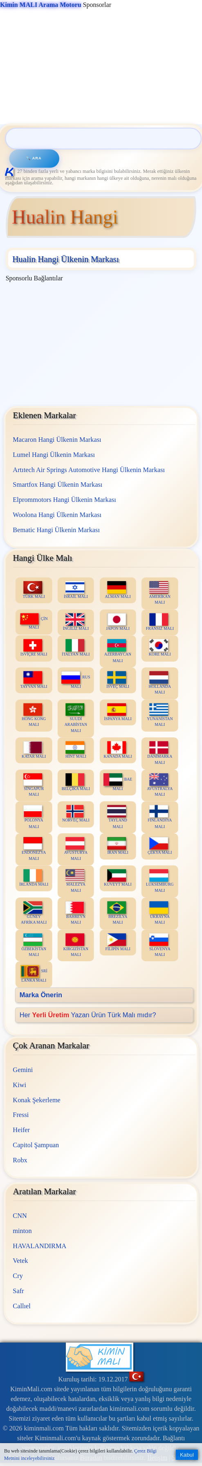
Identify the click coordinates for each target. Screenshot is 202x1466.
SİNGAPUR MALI (33, 785)
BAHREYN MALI (75, 913)
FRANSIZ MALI (159, 622)
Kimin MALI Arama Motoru (40, 4)
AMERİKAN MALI (160, 593)
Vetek (20, 1260)
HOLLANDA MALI (159, 683)
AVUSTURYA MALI (75, 849)
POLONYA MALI (33, 817)
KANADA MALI (117, 750)
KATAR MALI (34, 750)
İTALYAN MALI (76, 648)
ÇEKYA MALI (160, 846)
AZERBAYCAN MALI (117, 651)
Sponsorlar (55, 4)
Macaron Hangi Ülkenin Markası (57, 439)
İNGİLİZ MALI (75, 622)
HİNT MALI (75, 750)
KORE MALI (159, 648)
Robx (20, 1160)
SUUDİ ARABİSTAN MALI (75, 718)
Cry (17, 1275)
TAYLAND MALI (117, 817)
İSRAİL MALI (76, 590)
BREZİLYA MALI (117, 913)
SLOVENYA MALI (160, 945)
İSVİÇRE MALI (33, 648)
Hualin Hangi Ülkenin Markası (65, 259)
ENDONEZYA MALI (34, 849)
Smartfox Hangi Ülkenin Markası (57, 484)
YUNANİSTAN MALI (160, 715)
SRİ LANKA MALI (33, 974)
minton (22, 1230)
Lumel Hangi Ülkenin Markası (54, 454)
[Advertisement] (100, 67)
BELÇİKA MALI (75, 782)
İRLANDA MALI (33, 878)
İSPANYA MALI (117, 712)
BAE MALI (117, 782)
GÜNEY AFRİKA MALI (34, 913)
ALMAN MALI (117, 590)
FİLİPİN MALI (117, 942)
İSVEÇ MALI (117, 680)
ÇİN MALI (34, 621)
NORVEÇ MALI (76, 814)
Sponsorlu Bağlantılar (34, 278)
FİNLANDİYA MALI (160, 817)
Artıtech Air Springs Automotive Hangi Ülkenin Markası (89, 469)
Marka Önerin (40, 995)
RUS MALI (75, 680)
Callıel (22, 1306)
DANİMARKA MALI (159, 753)
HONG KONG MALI (34, 715)
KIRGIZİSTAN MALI (75, 945)
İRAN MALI (117, 846)
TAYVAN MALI (33, 680)
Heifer (21, 1129)
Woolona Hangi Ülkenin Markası (57, 514)
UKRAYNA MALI (159, 913)
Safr (18, 1290)
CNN (20, 1215)
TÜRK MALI (33, 590)
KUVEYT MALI (118, 878)
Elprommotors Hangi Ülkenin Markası (64, 499)
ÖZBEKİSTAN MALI (33, 945)
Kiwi (19, 1084)
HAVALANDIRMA (39, 1245)
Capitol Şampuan (36, 1144)
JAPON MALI (118, 622)
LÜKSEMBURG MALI (159, 881)
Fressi (21, 1114)
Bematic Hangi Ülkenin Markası (56, 529)
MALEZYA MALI (75, 881)
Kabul (187, 1455)
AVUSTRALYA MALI (160, 785)
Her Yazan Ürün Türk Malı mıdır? (87, 1015)
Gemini (23, 1069)
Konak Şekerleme (36, 1100)
